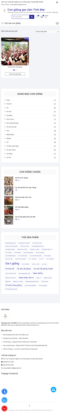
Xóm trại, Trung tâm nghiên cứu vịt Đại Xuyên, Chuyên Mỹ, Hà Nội (21, 359)
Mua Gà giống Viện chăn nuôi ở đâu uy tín (15, 334)
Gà (7, 108)
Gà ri (8, 131)
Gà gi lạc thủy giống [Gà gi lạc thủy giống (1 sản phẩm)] (28, 252)
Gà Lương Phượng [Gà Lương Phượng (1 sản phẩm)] (22, 255)
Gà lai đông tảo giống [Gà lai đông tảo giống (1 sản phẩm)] (10, 255)
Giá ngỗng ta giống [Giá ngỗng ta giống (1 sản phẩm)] (9, 249)
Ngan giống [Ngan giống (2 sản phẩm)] (38, 273)
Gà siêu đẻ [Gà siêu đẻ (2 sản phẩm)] (9, 269)
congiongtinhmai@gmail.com (18, 4)
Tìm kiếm (31, 17)
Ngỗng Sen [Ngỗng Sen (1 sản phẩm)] (8, 281)
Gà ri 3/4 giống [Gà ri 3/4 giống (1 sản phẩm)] (50, 259)
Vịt (7, 142)
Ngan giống (10, 134)
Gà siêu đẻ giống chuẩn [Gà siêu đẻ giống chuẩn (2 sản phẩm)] (43, 269)
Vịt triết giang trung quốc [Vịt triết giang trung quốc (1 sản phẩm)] (11, 289)
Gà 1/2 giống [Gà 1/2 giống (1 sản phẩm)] (8, 252)
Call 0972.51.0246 (7, 362)
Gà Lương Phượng (12, 123)
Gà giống (9, 115)
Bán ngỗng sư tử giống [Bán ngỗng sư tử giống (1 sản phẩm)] (24, 243)
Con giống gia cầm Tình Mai (26, 9)
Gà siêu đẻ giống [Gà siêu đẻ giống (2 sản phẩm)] (24, 269)
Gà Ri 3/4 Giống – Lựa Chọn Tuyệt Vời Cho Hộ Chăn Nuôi (20, 349)
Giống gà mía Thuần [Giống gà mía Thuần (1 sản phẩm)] (22, 249)
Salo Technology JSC (47, 410)
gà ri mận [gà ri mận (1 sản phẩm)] (44, 264)
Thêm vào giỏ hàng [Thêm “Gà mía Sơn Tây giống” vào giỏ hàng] (15, 74)
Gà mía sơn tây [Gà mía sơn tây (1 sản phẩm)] (9, 259)
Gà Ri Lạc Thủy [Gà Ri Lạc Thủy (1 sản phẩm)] (35, 264)
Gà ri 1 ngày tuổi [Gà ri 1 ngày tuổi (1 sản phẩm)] (32, 259)
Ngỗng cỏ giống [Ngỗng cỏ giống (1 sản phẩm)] (47, 277)
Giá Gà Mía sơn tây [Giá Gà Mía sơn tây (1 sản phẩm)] (37, 243)
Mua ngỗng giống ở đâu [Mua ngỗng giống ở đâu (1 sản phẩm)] (24, 273)
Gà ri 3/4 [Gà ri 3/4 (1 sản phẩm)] (41, 259)
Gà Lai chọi (10, 119)
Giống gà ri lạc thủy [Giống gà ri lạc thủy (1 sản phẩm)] (34, 249)
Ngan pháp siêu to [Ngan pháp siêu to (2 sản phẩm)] (26, 277)
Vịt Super (10, 154)
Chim (8, 100)
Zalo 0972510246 (7, 365)
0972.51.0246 (5, 4)
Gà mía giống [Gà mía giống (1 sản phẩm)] (47, 255)
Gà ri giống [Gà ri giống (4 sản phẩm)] (12, 263)
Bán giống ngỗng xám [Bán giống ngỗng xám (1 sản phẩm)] (10, 243)
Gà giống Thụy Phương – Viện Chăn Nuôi (15, 338)
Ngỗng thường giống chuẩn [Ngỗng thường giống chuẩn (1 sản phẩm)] (32, 281)
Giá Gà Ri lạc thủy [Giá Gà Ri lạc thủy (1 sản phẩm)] (24, 246)
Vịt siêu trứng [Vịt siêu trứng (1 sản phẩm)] (44, 281)
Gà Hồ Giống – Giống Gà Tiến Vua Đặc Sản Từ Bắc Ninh (20, 342)
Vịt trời (9, 157)
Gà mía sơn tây (11, 127)
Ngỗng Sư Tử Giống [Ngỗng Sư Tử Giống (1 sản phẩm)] (18, 281)
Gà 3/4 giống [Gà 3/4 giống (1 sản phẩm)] (17, 252)
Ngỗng (9, 138)
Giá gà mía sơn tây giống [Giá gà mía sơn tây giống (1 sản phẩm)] (11, 246)
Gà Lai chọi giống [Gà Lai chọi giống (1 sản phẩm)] (40, 252)
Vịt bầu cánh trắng (13, 146)
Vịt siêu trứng (11, 150)
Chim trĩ (9, 104)
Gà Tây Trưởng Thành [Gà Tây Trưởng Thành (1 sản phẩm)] (10, 273)
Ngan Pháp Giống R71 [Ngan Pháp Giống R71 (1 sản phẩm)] (10, 277)
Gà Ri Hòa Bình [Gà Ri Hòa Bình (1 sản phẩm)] (25, 264)
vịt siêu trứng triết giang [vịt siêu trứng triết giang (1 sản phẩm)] (30, 285)
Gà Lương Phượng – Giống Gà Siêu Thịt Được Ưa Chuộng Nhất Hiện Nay (25, 345)
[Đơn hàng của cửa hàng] (47, 31)
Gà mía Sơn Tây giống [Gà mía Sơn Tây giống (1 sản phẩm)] (20, 259)
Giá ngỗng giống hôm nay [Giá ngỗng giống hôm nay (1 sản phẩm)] (38, 246)
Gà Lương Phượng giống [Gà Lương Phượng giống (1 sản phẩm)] (35, 255)
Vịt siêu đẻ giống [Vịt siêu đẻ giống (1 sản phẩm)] (43, 285)
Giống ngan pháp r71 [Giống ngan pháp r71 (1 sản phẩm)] (47, 249)
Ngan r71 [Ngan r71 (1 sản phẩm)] (39, 277)
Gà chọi (9, 111)
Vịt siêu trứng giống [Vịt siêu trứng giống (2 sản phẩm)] (13, 285)
